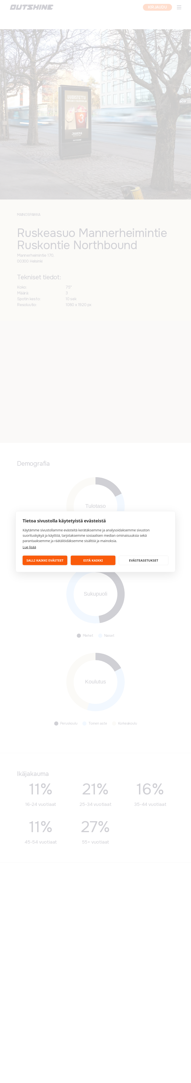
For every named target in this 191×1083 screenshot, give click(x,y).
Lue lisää (29, 547)
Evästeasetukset (143, 560)
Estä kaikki (93, 560)
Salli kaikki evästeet (45, 560)
